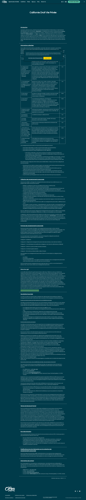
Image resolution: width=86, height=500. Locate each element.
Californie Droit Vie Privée (20, 497)
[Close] (61, 51)
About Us (43, 1)
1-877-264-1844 (34, 369)
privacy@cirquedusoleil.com (34, 371)
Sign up (33, 1)
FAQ (38, 1)
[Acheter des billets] (74, 2)
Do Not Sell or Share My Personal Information (29, 290)
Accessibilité (7, 495)
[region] (43, 55)
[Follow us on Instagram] (64, 2)
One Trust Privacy (30, 370)
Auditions (23, 1)
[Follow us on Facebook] (62, 2)
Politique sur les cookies (19, 495)
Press (28, 1)
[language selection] (83, 2)
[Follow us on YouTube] (66, 2)
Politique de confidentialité (31, 495)
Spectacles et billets (14, 1)
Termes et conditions (9, 497)
